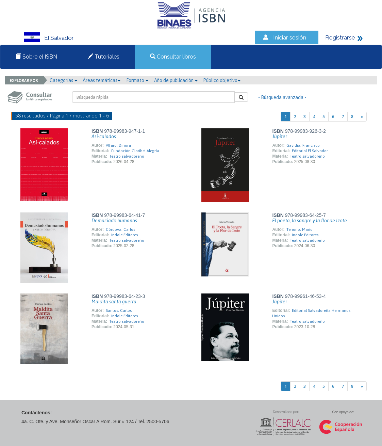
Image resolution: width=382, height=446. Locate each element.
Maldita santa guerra (114, 301)
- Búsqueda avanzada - (282, 97)
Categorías (64, 80)
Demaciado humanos (114, 220)
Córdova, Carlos (120, 229)
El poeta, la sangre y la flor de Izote (309, 220)
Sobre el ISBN (36, 56)
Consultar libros (173, 56)
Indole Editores (124, 235)
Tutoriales (103, 56)
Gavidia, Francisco (303, 145)
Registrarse (340, 37)
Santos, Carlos (119, 310)
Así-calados (104, 136)
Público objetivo (222, 80)
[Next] (362, 117)
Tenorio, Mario (299, 229)
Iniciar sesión (289, 37)
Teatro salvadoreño (126, 156)
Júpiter (279, 136)
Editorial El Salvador (310, 150)
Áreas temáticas (102, 80)
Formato (137, 80)
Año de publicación (176, 80)
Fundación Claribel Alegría (135, 150)
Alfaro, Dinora (118, 145)
